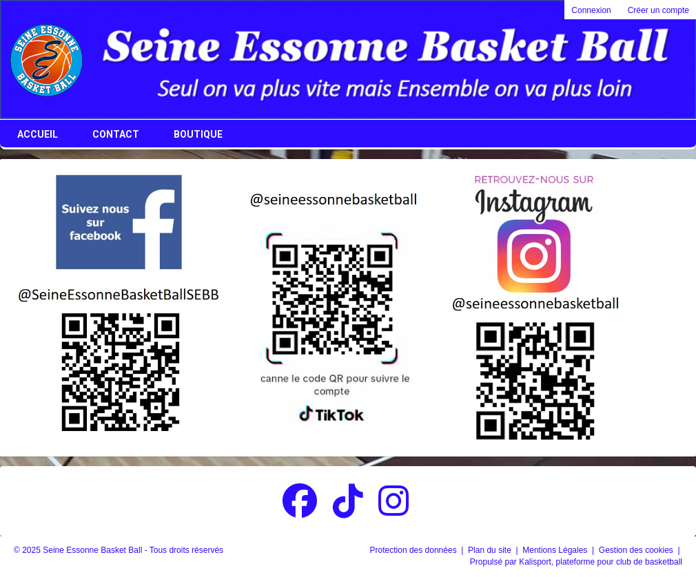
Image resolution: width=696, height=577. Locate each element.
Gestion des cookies (637, 550)
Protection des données (414, 550)
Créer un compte (658, 10)
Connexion (591, 10)
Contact (115, 134)
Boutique (198, 134)
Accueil (37, 134)
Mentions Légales (555, 550)
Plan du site (490, 550)
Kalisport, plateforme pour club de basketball (600, 562)
